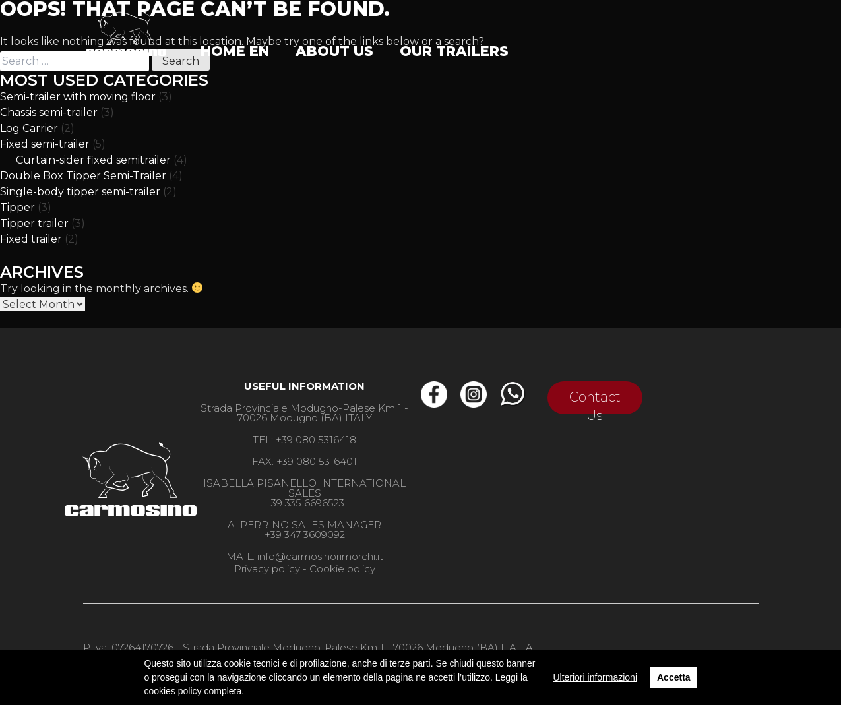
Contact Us (595, 401)
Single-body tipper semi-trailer (80, 191)
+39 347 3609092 (305, 534)
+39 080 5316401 (316, 461)
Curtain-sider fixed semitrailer (93, 160)
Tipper (17, 207)
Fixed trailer (31, 239)
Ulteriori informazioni (595, 677)
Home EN (235, 51)
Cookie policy (342, 569)
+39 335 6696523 (304, 503)
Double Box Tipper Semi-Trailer (83, 175)
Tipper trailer (34, 223)
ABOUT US (334, 51)
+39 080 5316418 (316, 439)
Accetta (674, 677)
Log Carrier (29, 128)
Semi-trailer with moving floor (78, 96)
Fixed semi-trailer (45, 144)
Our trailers (454, 51)
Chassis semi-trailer (49, 112)
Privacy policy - (270, 569)
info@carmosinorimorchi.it (320, 556)
